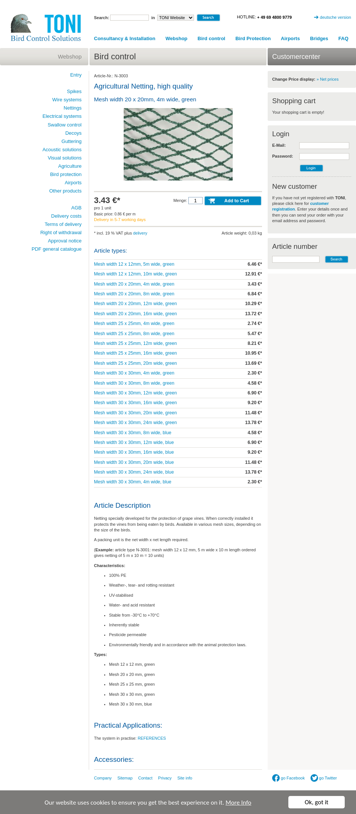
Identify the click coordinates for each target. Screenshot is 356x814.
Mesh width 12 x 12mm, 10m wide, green (135, 274)
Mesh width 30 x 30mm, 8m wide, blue (132, 432)
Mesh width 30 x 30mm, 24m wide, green (135, 422)
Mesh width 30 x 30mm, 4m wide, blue (132, 481)
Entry (76, 75)
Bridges (319, 38)
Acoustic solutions (62, 149)
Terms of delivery (63, 224)
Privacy (165, 778)
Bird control (212, 38)
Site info (184, 778)
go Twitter (324, 778)
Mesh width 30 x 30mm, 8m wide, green (134, 383)
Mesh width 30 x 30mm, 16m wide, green (135, 402)
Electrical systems (62, 116)
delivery (140, 233)
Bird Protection (253, 38)
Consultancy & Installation (124, 38)
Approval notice (65, 241)
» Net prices (328, 79)
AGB (76, 208)
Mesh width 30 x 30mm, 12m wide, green (135, 393)
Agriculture (70, 166)
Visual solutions (65, 158)
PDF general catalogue (57, 249)
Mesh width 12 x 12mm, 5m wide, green (134, 264)
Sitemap (124, 778)
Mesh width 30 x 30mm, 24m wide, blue (134, 472)
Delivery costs (66, 216)
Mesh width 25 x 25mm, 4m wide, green (134, 323)
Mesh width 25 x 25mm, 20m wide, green (135, 363)
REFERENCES (152, 738)
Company (103, 778)
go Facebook (288, 778)
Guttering (72, 141)
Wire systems (67, 99)
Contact (145, 778)
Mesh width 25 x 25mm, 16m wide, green (135, 353)
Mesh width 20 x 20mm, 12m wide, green (135, 303)
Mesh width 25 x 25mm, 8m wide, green (134, 333)
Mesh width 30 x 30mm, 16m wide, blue (134, 452)
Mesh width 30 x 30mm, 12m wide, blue (134, 442)
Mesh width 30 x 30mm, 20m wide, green (135, 412)
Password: (282, 156)
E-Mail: (279, 145)
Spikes (74, 91)
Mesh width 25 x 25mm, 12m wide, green (135, 343)
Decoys (73, 133)
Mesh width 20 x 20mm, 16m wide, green (135, 313)
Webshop (176, 38)
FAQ (343, 38)
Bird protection (66, 174)
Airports (290, 38)
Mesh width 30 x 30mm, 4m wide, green (134, 373)
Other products (65, 191)
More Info (238, 804)
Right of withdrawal (61, 232)
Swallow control (65, 125)
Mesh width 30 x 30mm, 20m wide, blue (134, 462)
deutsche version (335, 17)
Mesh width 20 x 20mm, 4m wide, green (134, 284)
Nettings (73, 108)
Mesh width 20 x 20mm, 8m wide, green (134, 293)
